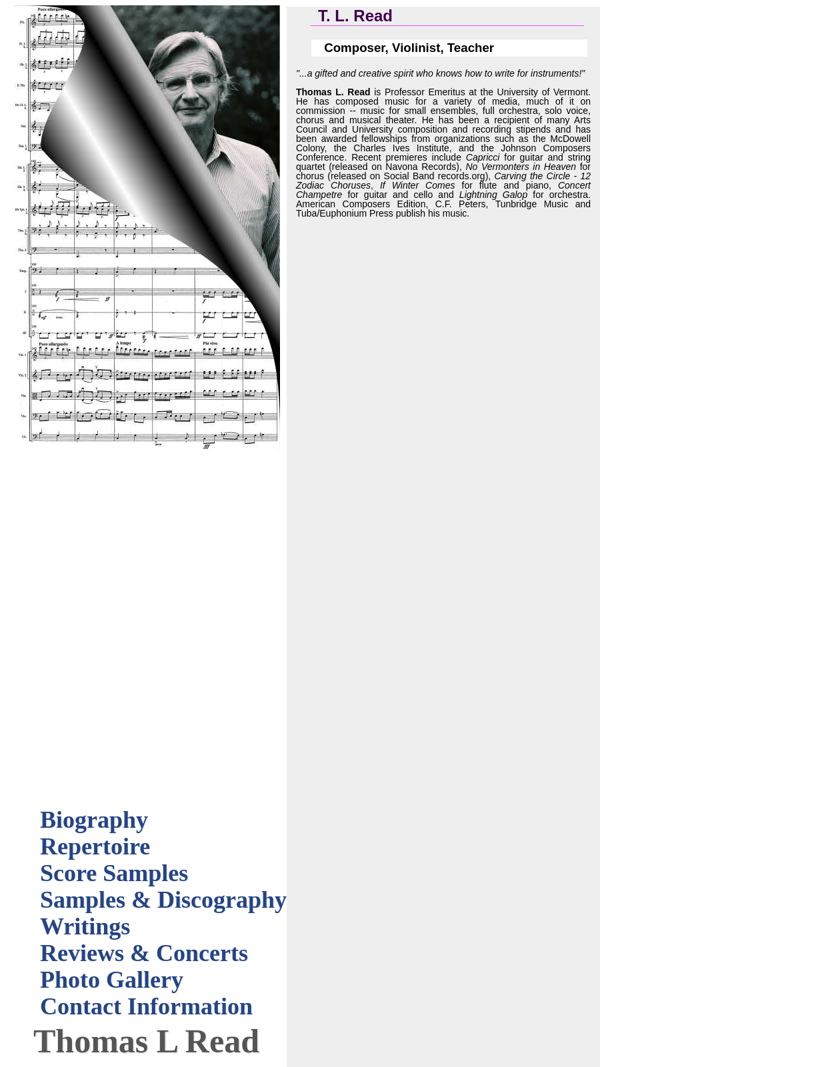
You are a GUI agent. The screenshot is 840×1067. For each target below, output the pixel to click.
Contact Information (146, 1006)
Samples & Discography (163, 899)
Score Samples (114, 873)
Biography (94, 819)
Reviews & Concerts (144, 953)
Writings (85, 926)
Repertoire (95, 846)
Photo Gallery (111, 979)
